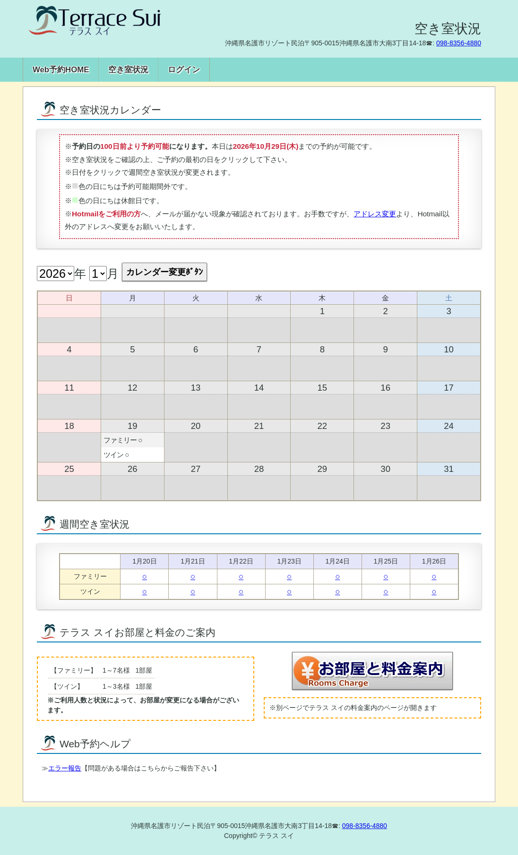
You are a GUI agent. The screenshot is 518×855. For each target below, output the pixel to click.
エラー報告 (64, 768)
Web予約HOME (61, 69)
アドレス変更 (375, 214)
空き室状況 (128, 69)
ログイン (184, 69)
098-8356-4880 (458, 43)
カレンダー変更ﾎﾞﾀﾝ (164, 272)
